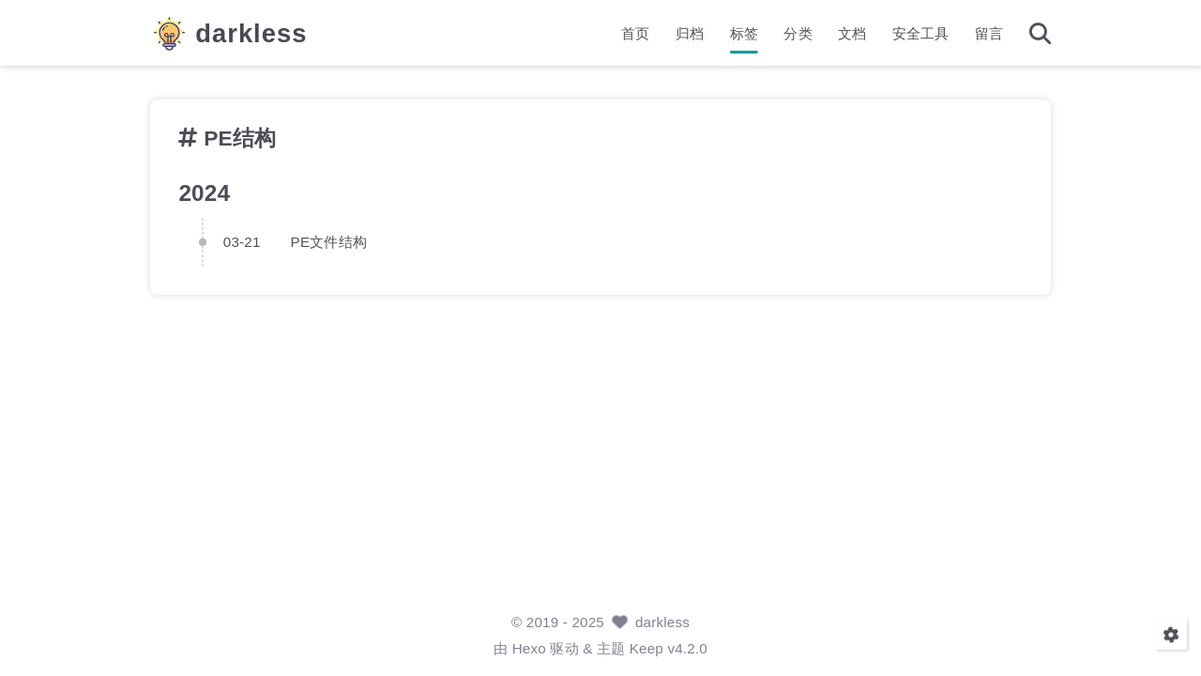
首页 (635, 33)
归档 (690, 33)
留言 (989, 33)
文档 (852, 33)
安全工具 (921, 33)
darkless (251, 33)
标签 (744, 33)
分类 (797, 33)
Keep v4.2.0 (668, 648)
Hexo (529, 648)
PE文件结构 (329, 241)
